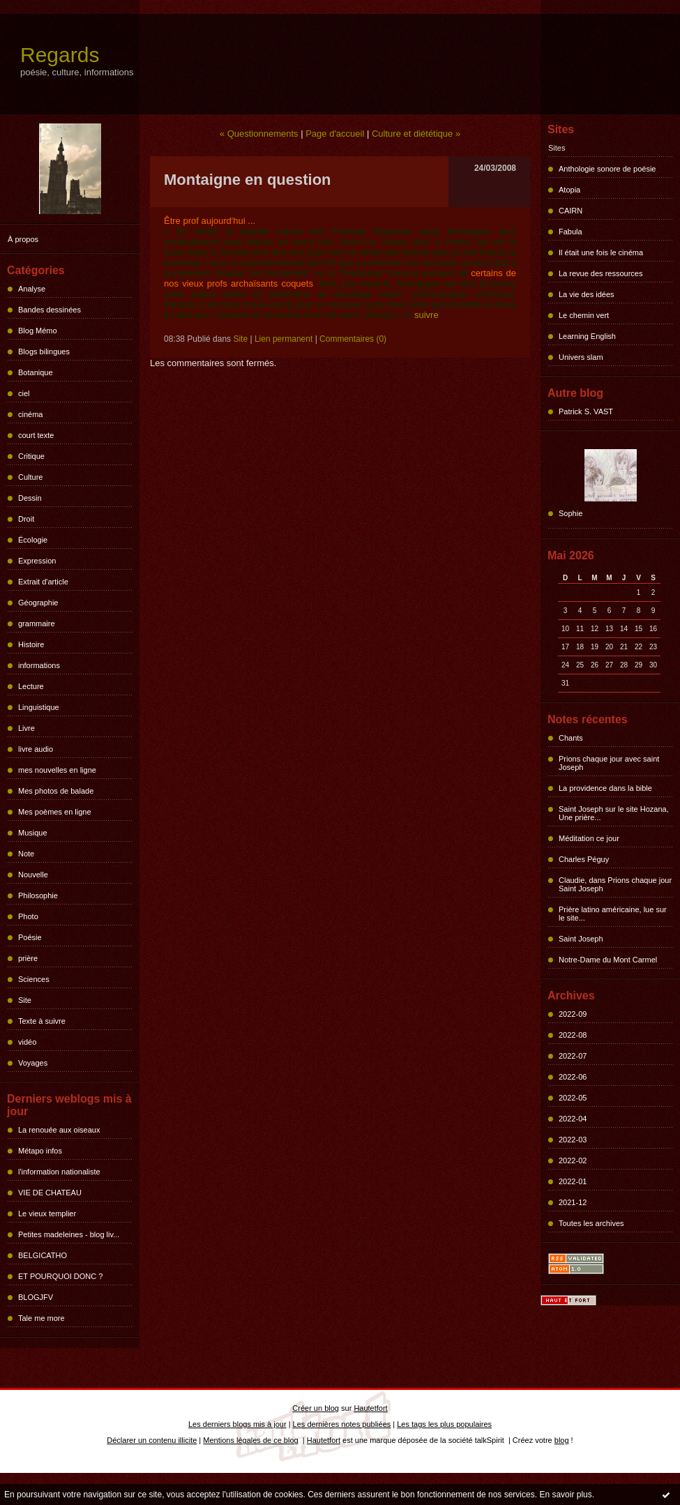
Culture (30, 477)
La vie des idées (586, 294)
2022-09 (573, 1014)
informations (39, 665)
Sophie (570, 513)
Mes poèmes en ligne (54, 812)
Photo (28, 916)
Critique (31, 456)
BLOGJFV (35, 1297)
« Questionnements (259, 133)
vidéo (27, 1042)
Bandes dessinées (49, 309)
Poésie (30, 937)
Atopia (569, 190)
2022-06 (573, 1077)
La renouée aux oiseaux (59, 1130)
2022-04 (573, 1118)
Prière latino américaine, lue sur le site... (613, 913)
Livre (26, 728)
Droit (26, 519)
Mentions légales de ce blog (250, 1440)
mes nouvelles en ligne (57, 770)
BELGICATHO (42, 1255)
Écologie (32, 540)
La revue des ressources (600, 273)
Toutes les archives (591, 1223)
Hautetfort (370, 1408)
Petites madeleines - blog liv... (68, 1234)
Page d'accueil (334, 133)
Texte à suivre (42, 1021)
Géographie (38, 602)
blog (561, 1440)
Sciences (34, 979)
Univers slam (581, 357)
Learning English (587, 336)
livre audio (35, 749)
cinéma (30, 414)
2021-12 (573, 1202)
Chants (571, 738)
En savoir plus (565, 1494)
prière (28, 958)
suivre (426, 315)
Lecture (31, 686)
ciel (24, 393)
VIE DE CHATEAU (50, 1192)
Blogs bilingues (44, 351)
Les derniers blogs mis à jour (237, 1424)
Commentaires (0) (352, 339)
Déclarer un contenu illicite (152, 1440)
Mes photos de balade (55, 791)
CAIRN (570, 210)
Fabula (570, 231)
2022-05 (573, 1098)
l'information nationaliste (59, 1171)
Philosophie (38, 895)
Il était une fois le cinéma (601, 252)
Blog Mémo (37, 330)
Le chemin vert (584, 315)
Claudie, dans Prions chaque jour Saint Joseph (615, 884)
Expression (37, 561)
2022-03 (573, 1139)
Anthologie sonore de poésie (607, 169)
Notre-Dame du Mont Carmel (608, 959)
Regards (59, 54)
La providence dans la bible (605, 788)
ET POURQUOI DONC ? (60, 1276)
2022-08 (573, 1035)
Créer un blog (315, 1408)
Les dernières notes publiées (342, 1424)
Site (24, 1000)
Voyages (32, 1063)
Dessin (30, 498)
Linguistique (38, 707)
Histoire (31, 644)
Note (26, 853)
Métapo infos (40, 1151)
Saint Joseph (581, 939)
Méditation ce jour (589, 838)
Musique (32, 833)
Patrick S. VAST (586, 411)
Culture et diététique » (416, 133)
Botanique (35, 372)
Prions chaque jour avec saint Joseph (609, 763)
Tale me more (41, 1318)
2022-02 (573, 1160)
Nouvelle (33, 874)
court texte (36, 435)
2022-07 (573, 1056)
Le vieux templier (47, 1213)
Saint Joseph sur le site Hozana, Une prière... (614, 813)
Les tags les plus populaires (444, 1424)
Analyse (31, 289)
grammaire (36, 623)
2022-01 (573, 1181)
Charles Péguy (584, 859)
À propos (23, 239)
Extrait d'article (43, 581)
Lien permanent (283, 339)
